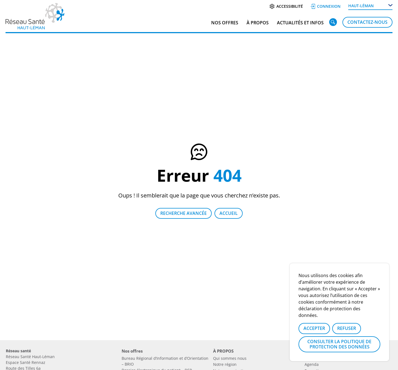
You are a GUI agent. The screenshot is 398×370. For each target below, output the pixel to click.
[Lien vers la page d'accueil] (35, 27)
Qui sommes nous (230, 358)
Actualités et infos (300, 23)
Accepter (314, 328)
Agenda (312, 364)
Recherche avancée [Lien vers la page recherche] (183, 213)
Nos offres (224, 23)
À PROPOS (258, 23)
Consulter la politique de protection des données (339, 344)
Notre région (225, 364)
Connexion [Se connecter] (326, 6)
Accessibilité (286, 6)
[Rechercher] (333, 23)
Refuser (346, 328)
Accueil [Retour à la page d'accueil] (228, 213)
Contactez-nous (367, 22)
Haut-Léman (361, 5)
